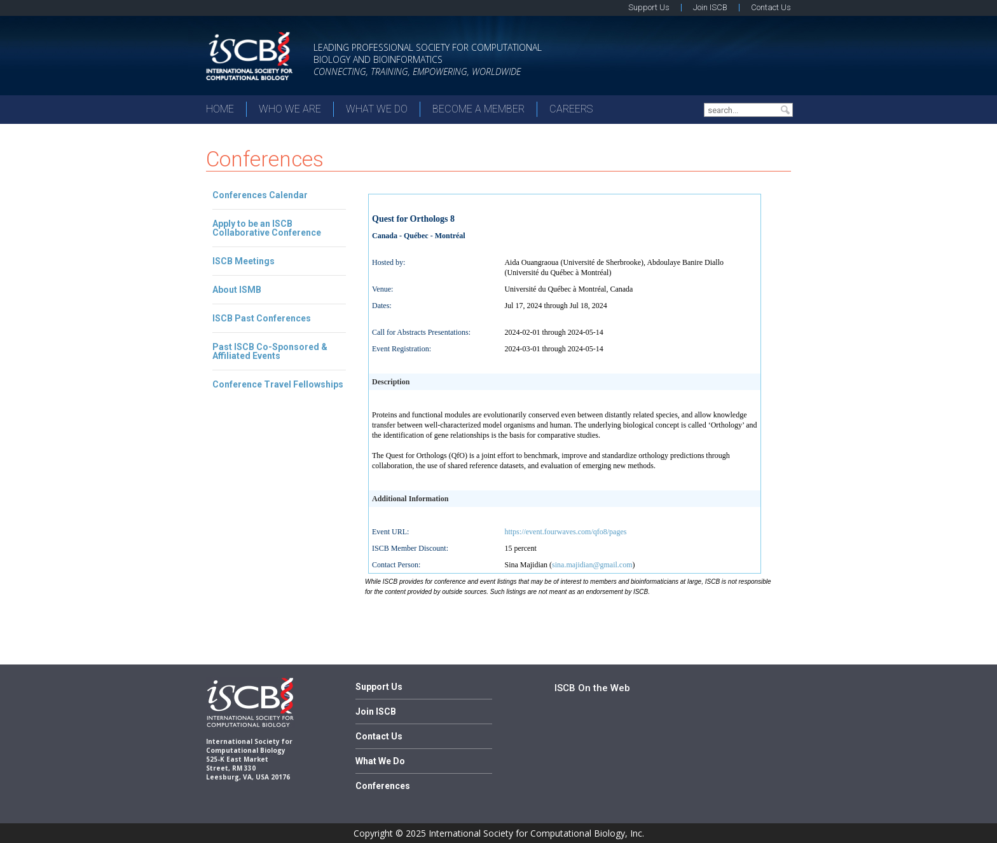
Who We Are (290, 109)
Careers (571, 109)
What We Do (377, 109)
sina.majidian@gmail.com (592, 564)
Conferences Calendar (260, 195)
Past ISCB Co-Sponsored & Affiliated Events (269, 351)
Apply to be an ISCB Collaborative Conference (266, 228)
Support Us (649, 7)
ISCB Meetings (243, 261)
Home (220, 109)
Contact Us (771, 7)
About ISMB (236, 290)
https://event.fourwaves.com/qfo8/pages (565, 531)
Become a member (478, 109)
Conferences (382, 786)
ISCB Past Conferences (261, 318)
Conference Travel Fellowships (277, 384)
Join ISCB (710, 7)
